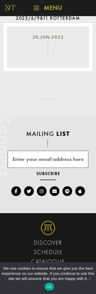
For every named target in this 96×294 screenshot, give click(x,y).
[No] (89, 278)
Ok (49, 287)
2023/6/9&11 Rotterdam (48, 18)
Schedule (48, 253)
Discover (48, 243)
